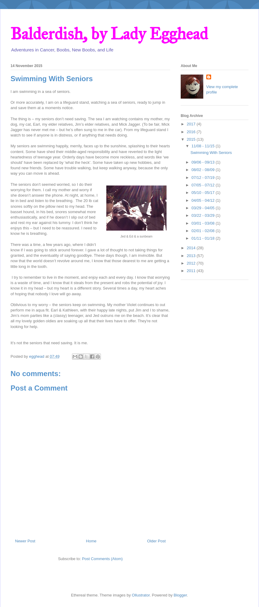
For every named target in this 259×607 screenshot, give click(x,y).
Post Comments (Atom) (102, 558)
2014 (192, 248)
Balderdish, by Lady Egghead (109, 34)
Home (91, 541)
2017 (192, 124)
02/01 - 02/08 (204, 230)
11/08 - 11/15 (204, 146)
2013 (192, 255)
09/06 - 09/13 (204, 162)
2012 (192, 263)
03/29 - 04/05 (204, 208)
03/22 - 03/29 (204, 215)
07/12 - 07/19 (204, 177)
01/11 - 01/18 (204, 238)
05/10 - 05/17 (204, 192)
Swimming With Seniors (211, 152)
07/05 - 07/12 (204, 185)
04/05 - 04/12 (204, 200)
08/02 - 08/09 (204, 169)
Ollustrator (141, 595)
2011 (192, 270)
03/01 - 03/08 (204, 223)
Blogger (180, 595)
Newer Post (25, 541)
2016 (192, 132)
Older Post (156, 541)
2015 (192, 139)
